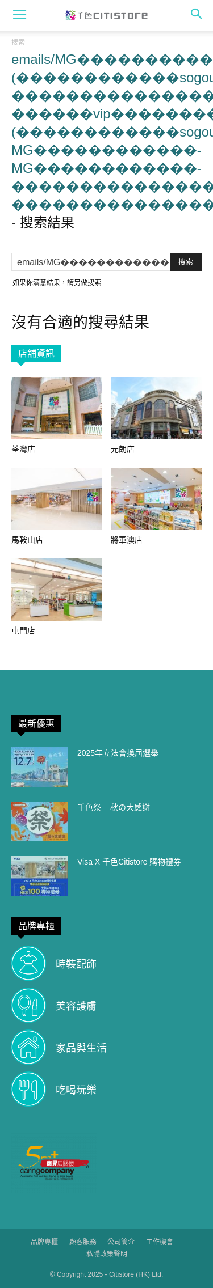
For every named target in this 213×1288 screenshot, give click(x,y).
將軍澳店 (127, 539)
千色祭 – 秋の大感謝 (113, 807)
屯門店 (23, 630)
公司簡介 (121, 1242)
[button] (197, 15)
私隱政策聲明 (106, 1254)
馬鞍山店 (27, 539)
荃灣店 (23, 449)
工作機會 (159, 1242)
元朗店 (123, 449)
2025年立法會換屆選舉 (117, 752)
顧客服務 (83, 1242)
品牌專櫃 (44, 1242)
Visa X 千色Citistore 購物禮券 (129, 861)
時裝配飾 (76, 964)
